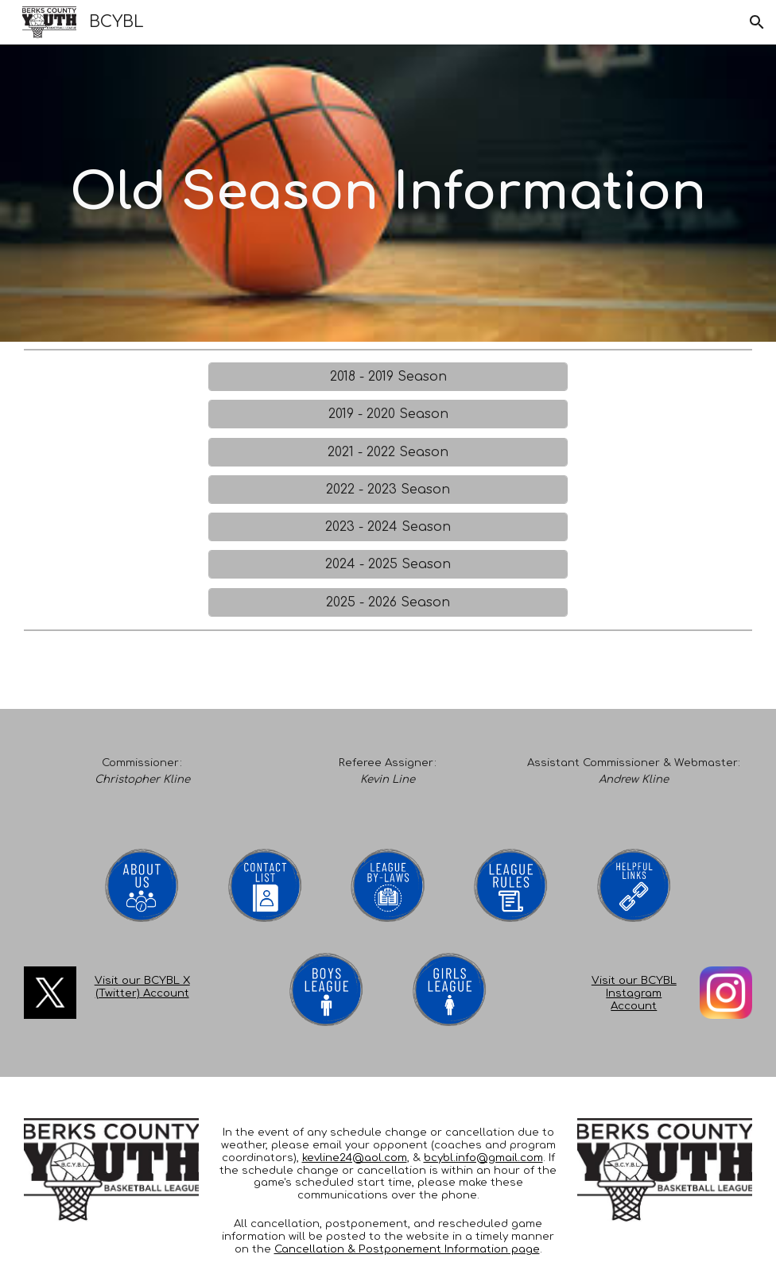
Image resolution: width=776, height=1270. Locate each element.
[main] (388, 193)
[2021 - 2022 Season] (388, 452)
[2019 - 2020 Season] (388, 414)
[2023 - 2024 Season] (388, 527)
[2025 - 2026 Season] (388, 602)
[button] (757, 22)
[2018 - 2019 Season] (388, 377)
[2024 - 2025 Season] (388, 564)
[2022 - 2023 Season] (388, 489)
